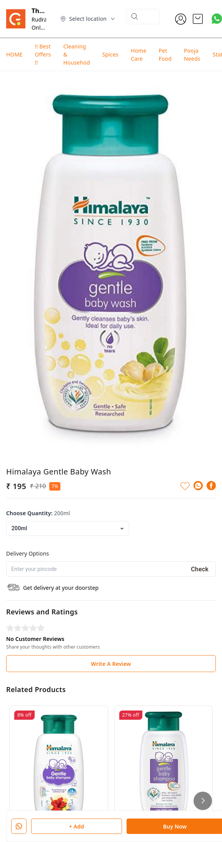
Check (200, 520)
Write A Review (111, 614)
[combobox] (67, 479)
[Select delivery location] (88, 19)
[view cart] (198, 19)
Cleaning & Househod (76, 54)
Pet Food (165, 54)
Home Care (139, 54)
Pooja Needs (192, 54)
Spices (110, 54)
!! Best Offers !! (43, 54)
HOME (14, 54)
